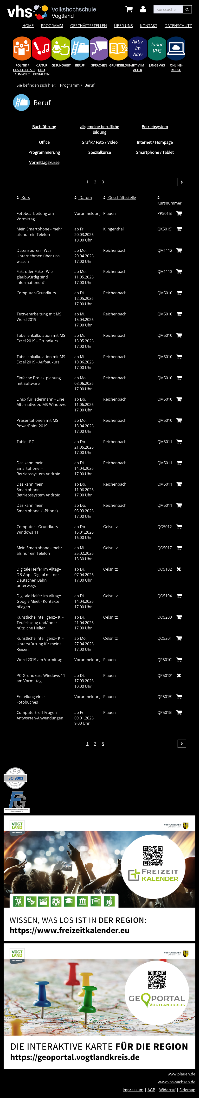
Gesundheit (60, 65)
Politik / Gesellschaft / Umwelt (22, 69)
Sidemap (187, 1089)
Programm (52, 25)
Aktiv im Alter (137, 67)
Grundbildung (118, 65)
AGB (151, 1089)
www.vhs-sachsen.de (176, 1082)
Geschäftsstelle (119, 197)
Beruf (79, 65)
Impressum (133, 1089)
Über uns (123, 25)
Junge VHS (157, 65)
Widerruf (167, 1089)
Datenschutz (178, 25)
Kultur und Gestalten (41, 69)
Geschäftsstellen (88, 25)
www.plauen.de (181, 1074)
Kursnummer (169, 201)
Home (28, 25)
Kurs (23, 197)
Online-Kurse (176, 67)
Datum (83, 197)
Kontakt (148, 25)
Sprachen (99, 65)
